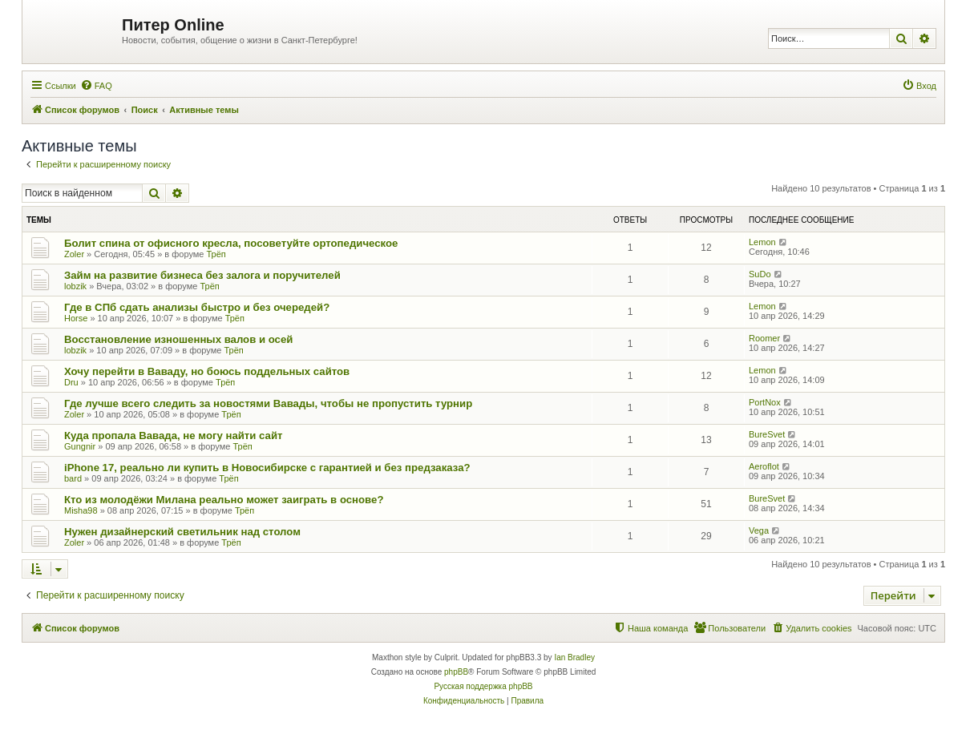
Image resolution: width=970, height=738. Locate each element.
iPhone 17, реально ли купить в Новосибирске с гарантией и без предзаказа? (267, 468)
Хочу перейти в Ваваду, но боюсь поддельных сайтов (207, 371)
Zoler (74, 254)
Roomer (764, 338)
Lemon (762, 242)
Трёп (216, 254)
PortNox (765, 402)
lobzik (75, 286)
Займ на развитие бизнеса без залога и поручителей (202, 275)
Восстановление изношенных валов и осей (178, 339)
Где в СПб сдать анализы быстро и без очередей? (196, 307)
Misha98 (81, 510)
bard (73, 478)
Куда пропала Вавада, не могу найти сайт (173, 435)
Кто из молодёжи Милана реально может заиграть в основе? (223, 500)
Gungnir (79, 446)
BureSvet (767, 434)
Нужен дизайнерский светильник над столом (182, 532)
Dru (71, 382)
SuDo (760, 274)
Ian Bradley (574, 657)
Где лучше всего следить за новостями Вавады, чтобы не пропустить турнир (268, 403)
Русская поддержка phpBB (483, 686)
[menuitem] (96, 85)
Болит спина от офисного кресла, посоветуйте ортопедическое (231, 243)
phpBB (456, 671)
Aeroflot (764, 466)
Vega (759, 530)
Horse (75, 318)
